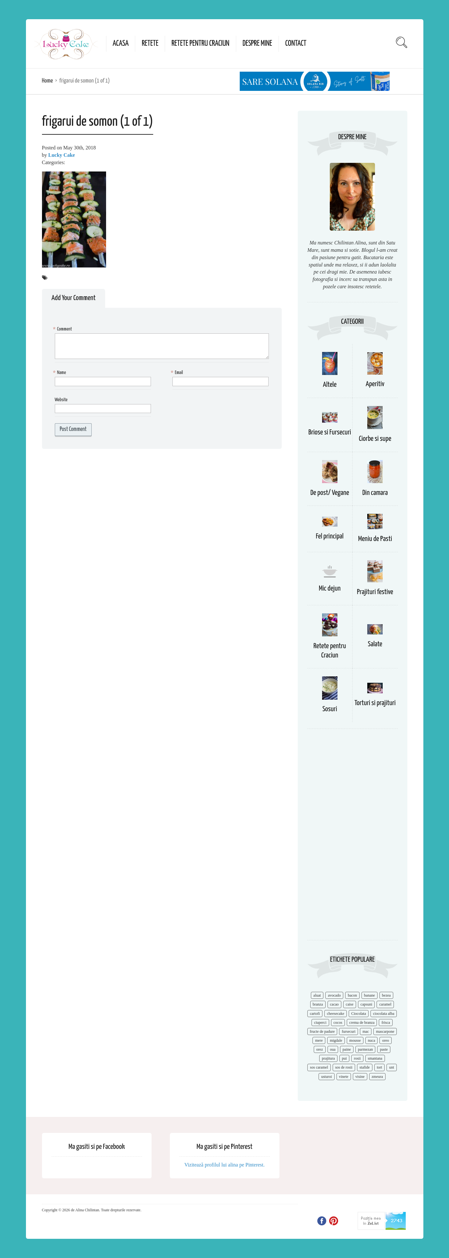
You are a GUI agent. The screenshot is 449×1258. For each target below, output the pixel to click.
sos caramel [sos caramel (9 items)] (319, 1067)
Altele (330, 384)
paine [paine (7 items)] (347, 1049)
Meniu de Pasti (375, 539)
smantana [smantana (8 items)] (375, 1058)
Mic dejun (330, 588)
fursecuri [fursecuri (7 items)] (348, 1031)
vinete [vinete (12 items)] (343, 1076)
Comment (63, 329)
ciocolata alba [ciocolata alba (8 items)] (383, 1013)
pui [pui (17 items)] (344, 1058)
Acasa (121, 43)
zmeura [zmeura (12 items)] (377, 1076)
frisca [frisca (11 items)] (385, 1022)
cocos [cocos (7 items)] (338, 1022)
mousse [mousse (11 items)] (355, 1040)
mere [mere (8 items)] (319, 1040)
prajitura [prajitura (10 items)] (328, 1058)
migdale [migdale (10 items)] (336, 1040)
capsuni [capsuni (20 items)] (366, 1004)
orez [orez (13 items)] (319, 1049)
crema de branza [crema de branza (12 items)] (362, 1022)
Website (61, 399)
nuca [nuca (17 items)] (371, 1040)
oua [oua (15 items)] (333, 1049)
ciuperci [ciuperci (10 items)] (320, 1022)
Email (177, 373)
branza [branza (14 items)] (318, 1004)
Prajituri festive (375, 592)
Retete (150, 43)
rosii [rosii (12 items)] (357, 1058)
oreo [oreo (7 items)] (385, 1040)
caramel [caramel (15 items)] (385, 1004)
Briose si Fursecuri (329, 432)
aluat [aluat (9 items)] (317, 995)
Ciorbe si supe (375, 438)
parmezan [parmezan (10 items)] (365, 1049)
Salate (375, 644)
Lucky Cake (61, 155)
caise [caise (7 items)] (349, 1004)
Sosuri (329, 709)
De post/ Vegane (329, 493)
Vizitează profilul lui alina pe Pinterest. (224, 1164)
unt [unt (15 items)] (391, 1067)
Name (60, 373)
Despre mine (257, 43)
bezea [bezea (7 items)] (386, 995)
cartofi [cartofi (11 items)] (315, 1013)
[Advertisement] (352, 838)
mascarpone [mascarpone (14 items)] (385, 1031)
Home (47, 81)
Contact (295, 43)
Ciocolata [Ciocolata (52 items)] (358, 1013)
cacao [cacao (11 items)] (334, 1004)
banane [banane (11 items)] (369, 995)
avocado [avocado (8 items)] (334, 995)
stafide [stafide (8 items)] (365, 1067)
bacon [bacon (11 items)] (352, 995)
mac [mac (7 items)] (365, 1031)
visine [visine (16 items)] (360, 1076)
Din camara (375, 493)
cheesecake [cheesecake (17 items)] (335, 1013)
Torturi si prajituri (375, 703)
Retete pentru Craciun (200, 43)
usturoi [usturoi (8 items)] (326, 1076)
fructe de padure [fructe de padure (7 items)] (322, 1031)
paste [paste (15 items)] (384, 1049)
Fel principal (330, 536)
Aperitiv (375, 384)
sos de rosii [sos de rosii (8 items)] (344, 1067)
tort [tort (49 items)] (379, 1067)
